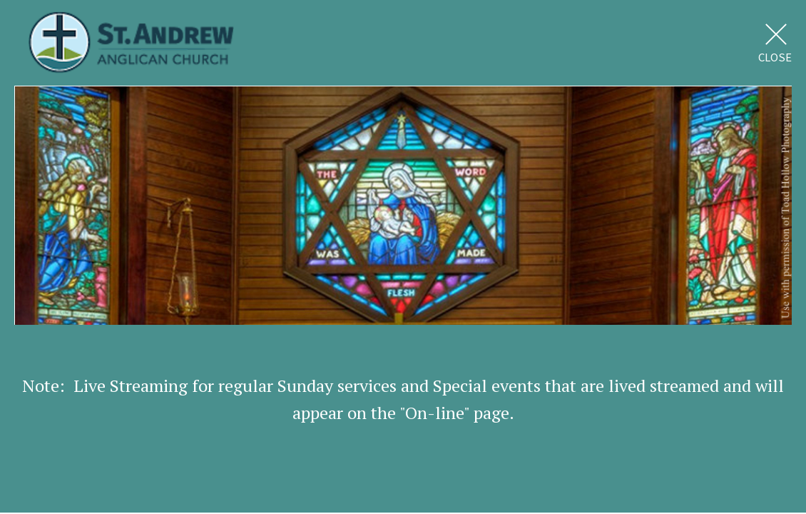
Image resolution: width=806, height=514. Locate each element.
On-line (434, 412)
